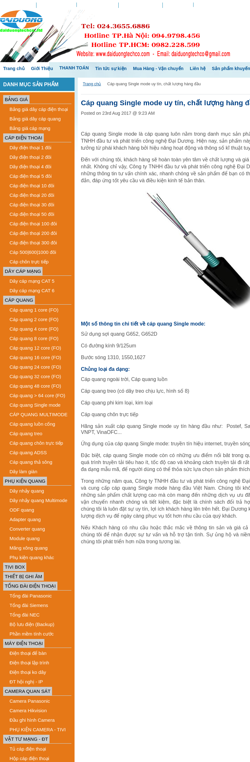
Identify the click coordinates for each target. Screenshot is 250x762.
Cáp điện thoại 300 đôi (33, 242)
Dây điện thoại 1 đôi (30, 147)
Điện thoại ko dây (28, 672)
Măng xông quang (29, 548)
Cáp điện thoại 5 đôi (31, 176)
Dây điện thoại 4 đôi (30, 166)
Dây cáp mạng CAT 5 (32, 281)
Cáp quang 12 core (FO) (35, 348)
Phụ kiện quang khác (32, 557)
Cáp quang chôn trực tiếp (36, 443)
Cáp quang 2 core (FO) (34, 319)
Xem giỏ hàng (178, 5)
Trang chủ (92, 84)
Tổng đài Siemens (29, 605)
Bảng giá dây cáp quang (35, 118)
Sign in (202, 5)
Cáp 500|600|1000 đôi (33, 252)
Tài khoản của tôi (18, 5)
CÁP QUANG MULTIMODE (39, 414)
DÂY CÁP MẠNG (23, 271)
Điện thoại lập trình (29, 662)
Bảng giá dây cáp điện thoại (39, 109)
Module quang (25, 538)
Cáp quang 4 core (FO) (34, 329)
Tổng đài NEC (25, 614)
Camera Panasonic (30, 701)
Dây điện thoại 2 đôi (30, 157)
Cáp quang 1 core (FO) (34, 310)
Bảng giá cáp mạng (30, 128)
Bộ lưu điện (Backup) (32, 624)
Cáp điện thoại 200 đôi (33, 233)
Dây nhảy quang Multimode (38, 500)
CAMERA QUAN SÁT (27, 691)
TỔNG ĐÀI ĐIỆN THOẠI (30, 586)
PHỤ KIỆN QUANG (25, 481)
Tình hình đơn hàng (56, 5)
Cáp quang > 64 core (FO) (37, 395)
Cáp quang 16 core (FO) (35, 357)
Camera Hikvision (28, 710)
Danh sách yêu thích (97, 5)
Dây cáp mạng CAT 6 (32, 290)
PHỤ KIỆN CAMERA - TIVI (38, 729)
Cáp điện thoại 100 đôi (33, 223)
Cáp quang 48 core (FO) (35, 386)
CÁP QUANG (19, 300)
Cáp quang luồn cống (32, 424)
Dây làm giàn (23, 471)
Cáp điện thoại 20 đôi (32, 195)
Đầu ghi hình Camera (32, 720)
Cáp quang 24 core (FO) (35, 367)
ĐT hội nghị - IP (26, 681)
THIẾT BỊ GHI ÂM (23, 576)
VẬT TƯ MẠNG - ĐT (26, 739)
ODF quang (22, 510)
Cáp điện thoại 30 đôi (32, 204)
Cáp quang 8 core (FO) (34, 338)
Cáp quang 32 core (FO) (35, 376)
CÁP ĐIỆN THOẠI (23, 137)
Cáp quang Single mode (35, 405)
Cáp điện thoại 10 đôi (32, 185)
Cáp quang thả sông (31, 462)
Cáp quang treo (26, 433)
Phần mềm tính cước (32, 633)
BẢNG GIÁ (16, 99)
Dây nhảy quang (27, 491)
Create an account (229, 5)
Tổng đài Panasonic (31, 595)
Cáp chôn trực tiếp (29, 261)
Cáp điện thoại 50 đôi (32, 214)
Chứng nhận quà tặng (141, 5)
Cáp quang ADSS (28, 452)
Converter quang (27, 529)
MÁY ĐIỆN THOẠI (24, 643)
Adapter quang (25, 519)
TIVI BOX (15, 567)
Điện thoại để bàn (28, 653)
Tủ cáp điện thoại (28, 749)
